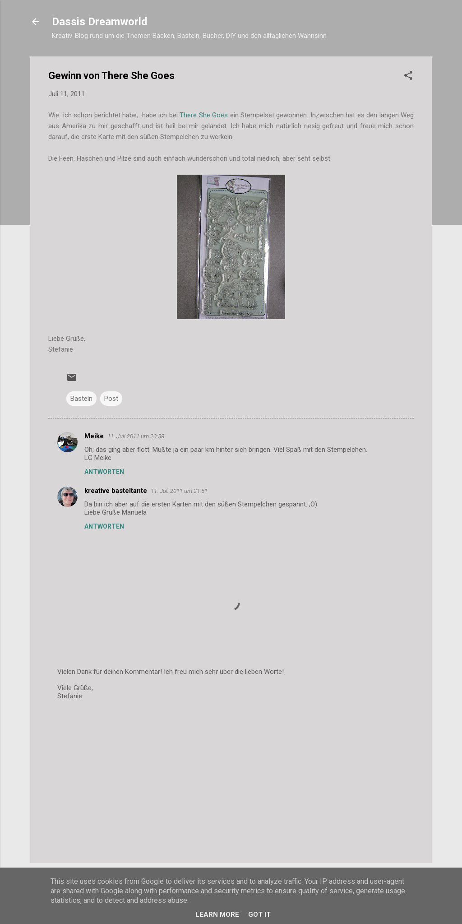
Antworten (104, 471)
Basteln (81, 399)
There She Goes (205, 115)
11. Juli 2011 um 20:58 (135, 436)
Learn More (217, 914)
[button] (408, 77)
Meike (94, 436)
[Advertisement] (231, 779)
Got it (259, 914)
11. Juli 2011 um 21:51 (179, 491)
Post (111, 399)
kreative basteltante (115, 491)
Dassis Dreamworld (100, 21)
